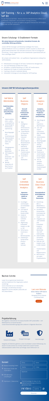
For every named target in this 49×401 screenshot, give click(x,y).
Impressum (7, 381)
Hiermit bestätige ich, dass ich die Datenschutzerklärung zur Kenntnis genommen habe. (31, 383)
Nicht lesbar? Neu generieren (43, 389)
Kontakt (39, 301)
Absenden (34, 393)
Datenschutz (15, 381)
